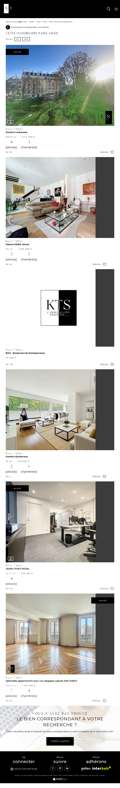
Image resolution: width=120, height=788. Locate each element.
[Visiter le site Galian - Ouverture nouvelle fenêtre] (85, 768)
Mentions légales (68, 775)
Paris (39, 22)
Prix (17, 39)
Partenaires (83, 775)
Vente (31, 22)
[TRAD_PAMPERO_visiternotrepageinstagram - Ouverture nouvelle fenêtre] (60, 768)
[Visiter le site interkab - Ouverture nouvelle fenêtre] (101, 768)
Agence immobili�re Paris (16, 22)
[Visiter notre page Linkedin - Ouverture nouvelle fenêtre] (67, 768)
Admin (76, 775)
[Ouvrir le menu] (116, 9)
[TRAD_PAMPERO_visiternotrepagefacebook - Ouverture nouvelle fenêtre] (52, 768)
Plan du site (57, 775)
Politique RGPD (93, 775)
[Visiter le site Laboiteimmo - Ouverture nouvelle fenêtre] (60, 780)
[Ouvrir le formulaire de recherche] (109, 9)
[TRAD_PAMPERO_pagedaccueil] (8, 12)
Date (26, 39)
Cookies (102, 775)
